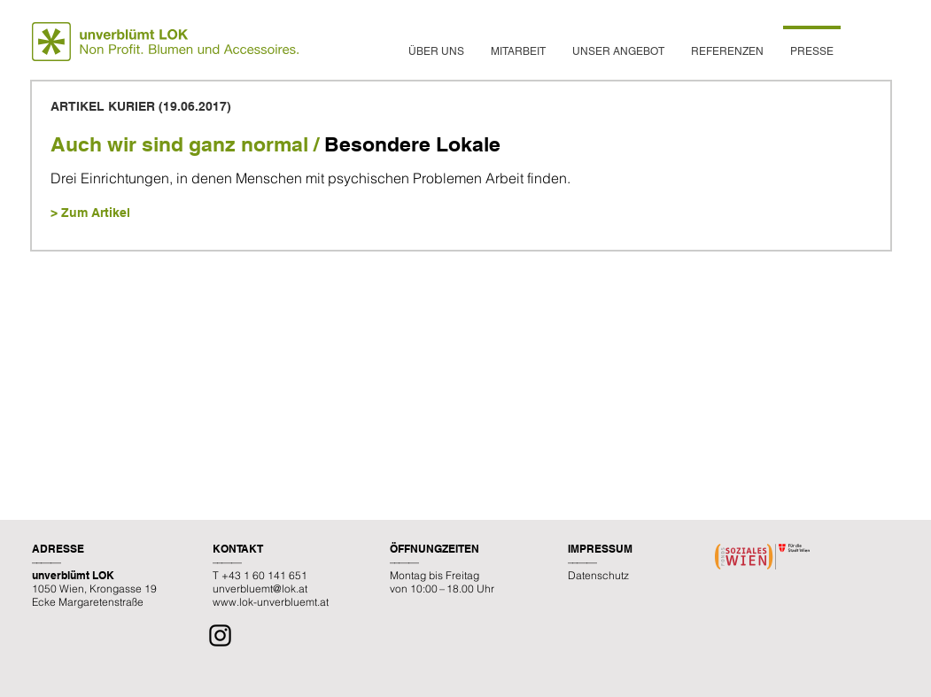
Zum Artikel (95, 212)
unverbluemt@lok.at (260, 588)
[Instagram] (220, 635)
